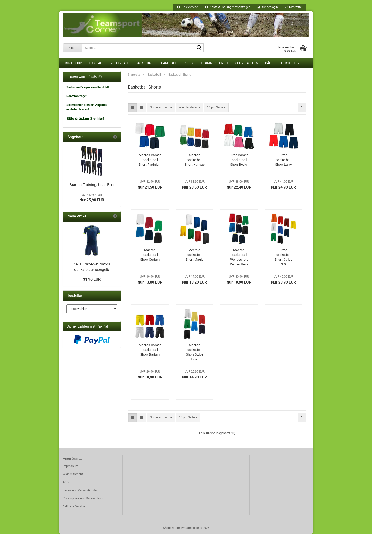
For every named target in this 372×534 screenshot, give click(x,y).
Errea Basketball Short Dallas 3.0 (283, 257)
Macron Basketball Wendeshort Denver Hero (239, 257)
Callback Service (74, 506)
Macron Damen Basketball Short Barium (150, 349)
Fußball (96, 63)
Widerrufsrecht (73, 474)
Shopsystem (171, 527)
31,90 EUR (92, 279)
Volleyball (120, 63)
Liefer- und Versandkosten (80, 490)
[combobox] (161, 107)
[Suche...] (72, 47)
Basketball (145, 63)
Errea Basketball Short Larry (283, 159)
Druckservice (187, 7)
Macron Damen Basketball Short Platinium (150, 159)
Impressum (70, 466)
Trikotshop (72, 63)
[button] (132, 107)
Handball (169, 63)
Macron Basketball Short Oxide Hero (194, 352)
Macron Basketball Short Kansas (195, 159)
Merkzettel (293, 7)
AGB (66, 482)
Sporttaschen (246, 63)
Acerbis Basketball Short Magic (194, 254)
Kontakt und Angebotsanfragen (227, 7)
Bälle (269, 63)
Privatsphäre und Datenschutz (83, 498)
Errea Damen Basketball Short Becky (238, 159)
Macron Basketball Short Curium (150, 254)
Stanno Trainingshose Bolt (92, 185)
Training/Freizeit (214, 63)
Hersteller (290, 63)
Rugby (188, 63)
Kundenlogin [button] (267, 7)
